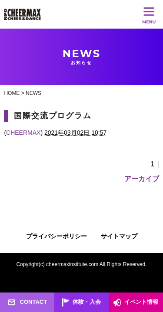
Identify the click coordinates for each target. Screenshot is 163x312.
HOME (12, 93)
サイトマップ (119, 236)
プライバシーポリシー (56, 236)
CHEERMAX (23, 132)
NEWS (33, 93)
